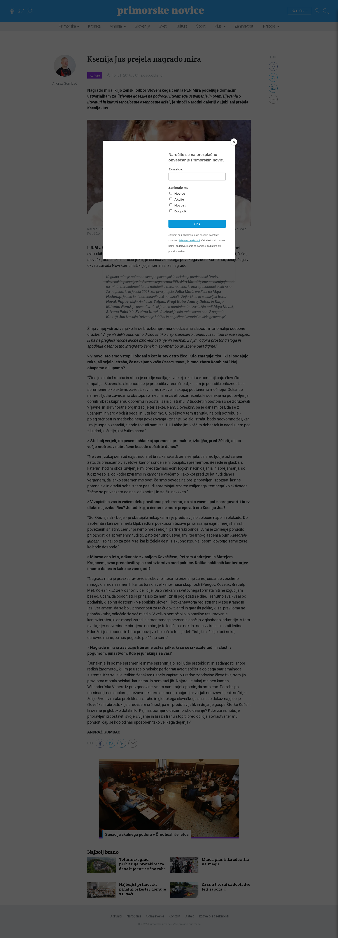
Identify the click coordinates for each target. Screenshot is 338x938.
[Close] (234, 141)
